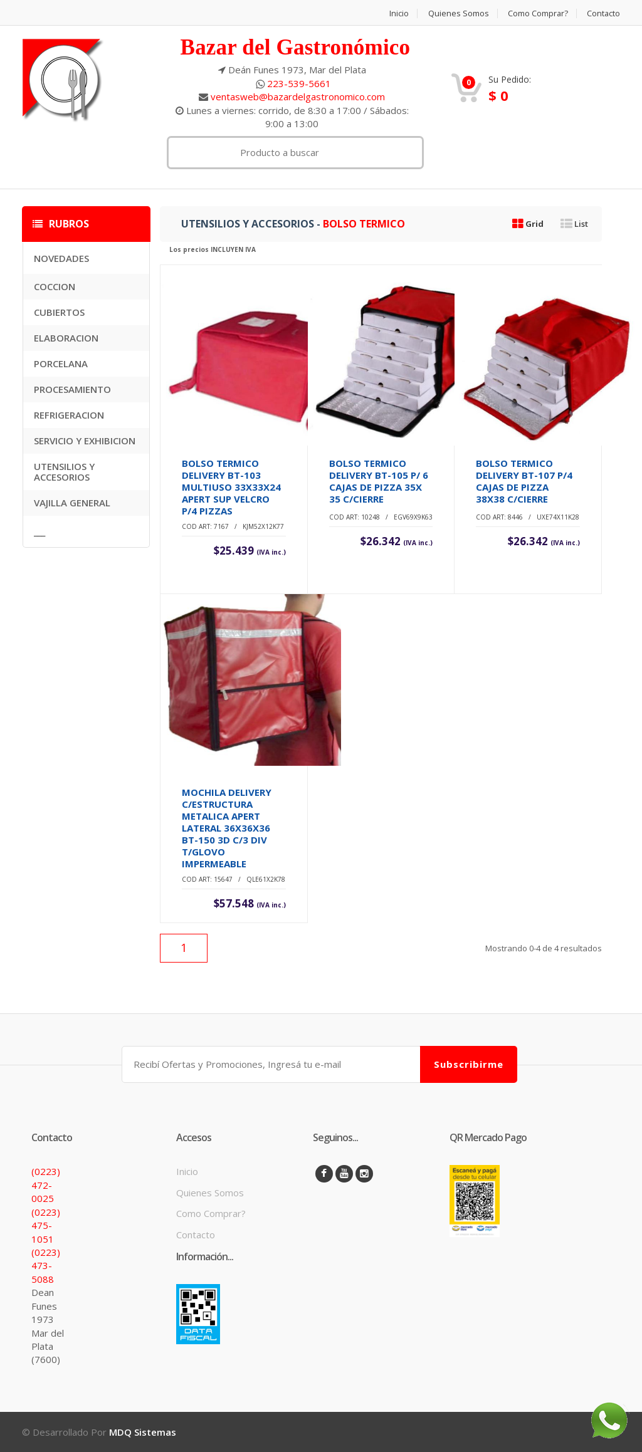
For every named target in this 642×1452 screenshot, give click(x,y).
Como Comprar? (537, 13)
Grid (528, 223)
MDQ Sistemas (142, 1432)
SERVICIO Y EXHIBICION (84, 440)
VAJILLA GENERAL (72, 502)
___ (39, 531)
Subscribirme (468, 1064)
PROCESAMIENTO (72, 389)
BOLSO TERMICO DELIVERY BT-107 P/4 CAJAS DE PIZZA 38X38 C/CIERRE (524, 481)
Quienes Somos (456, 13)
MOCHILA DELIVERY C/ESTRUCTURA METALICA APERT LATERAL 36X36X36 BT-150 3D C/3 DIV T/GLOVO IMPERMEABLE (226, 828)
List (574, 223)
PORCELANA (61, 363)
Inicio (397, 13)
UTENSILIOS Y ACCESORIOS (64, 471)
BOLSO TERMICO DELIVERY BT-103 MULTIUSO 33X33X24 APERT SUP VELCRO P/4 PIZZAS (231, 487)
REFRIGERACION (69, 415)
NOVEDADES (61, 258)
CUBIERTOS (59, 312)
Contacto (603, 13)
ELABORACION (66, 338)
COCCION (54, 286)
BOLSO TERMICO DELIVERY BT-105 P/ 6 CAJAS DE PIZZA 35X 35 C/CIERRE (378, 481)
